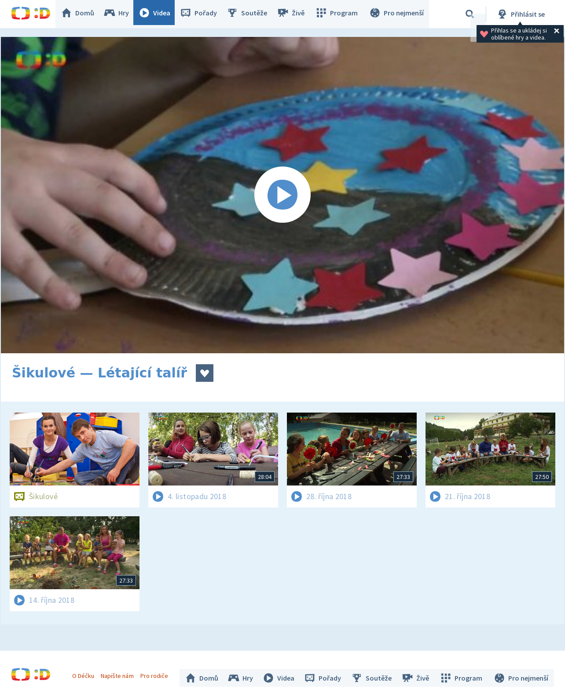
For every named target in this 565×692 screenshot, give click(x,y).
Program (339, 14)
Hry (121, 14)
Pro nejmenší (397, 14)
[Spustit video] (282, 195)
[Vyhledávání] (470, 14)
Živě (295, 14)
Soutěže (251, 14)
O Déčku (85, 674)
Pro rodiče (156, 674)
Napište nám (119, 674)
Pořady (203, 14)
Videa (159, 14)
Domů (82, 14)
